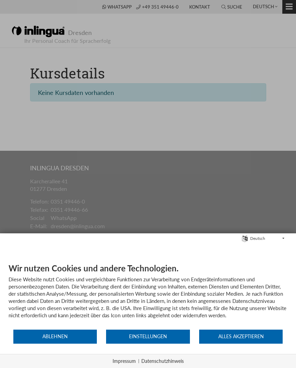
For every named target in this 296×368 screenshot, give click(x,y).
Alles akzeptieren (241, 336)
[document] (148, 296)
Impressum (124, 361)
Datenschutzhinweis (162, 361)
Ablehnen (55, 336)
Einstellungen (148, 336)
